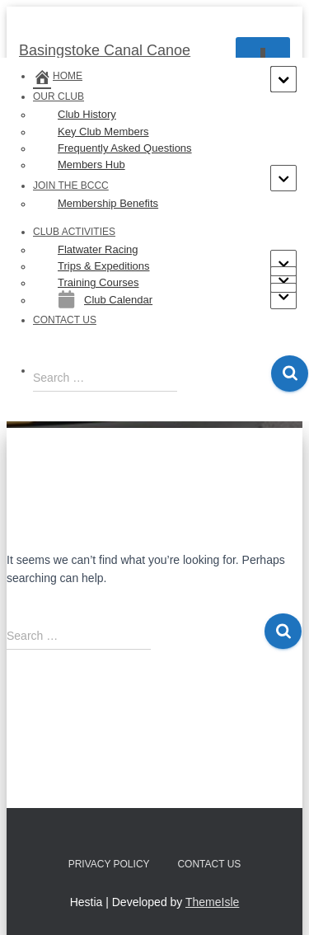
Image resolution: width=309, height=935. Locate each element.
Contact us (64, 320)
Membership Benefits (108, 203)
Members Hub (91, 164)
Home (57, 76)
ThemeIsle (212, 902)
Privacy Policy (109, 864)
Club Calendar (105, 299)
